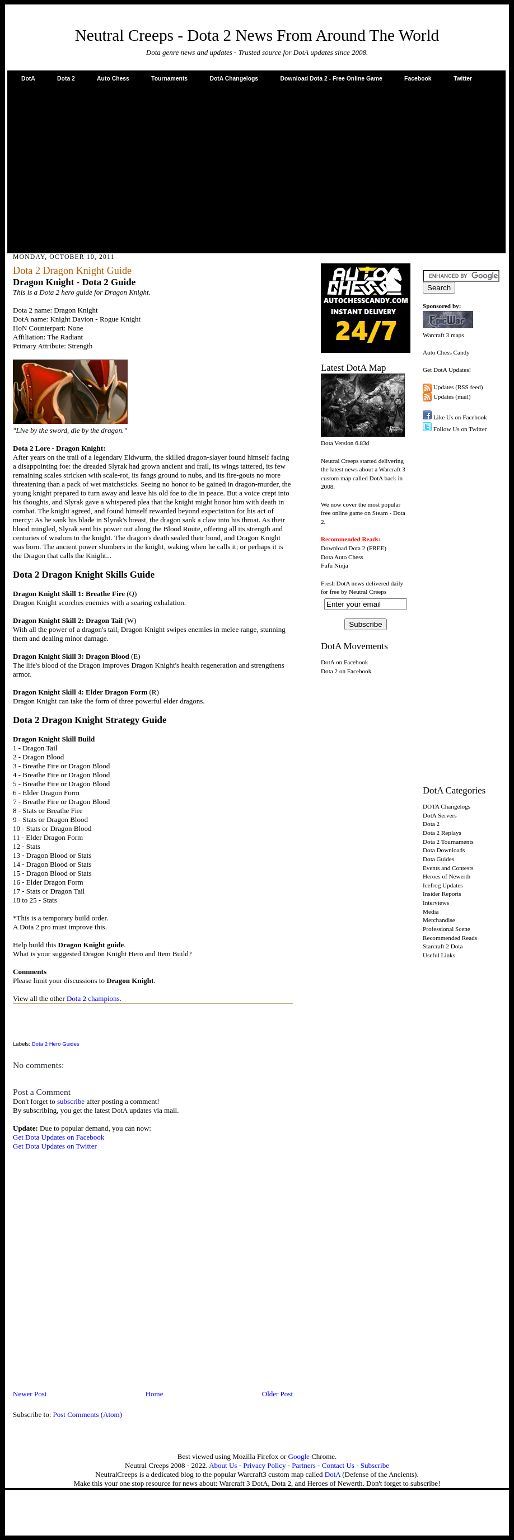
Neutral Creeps (367, 591)
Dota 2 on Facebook (346, 671)
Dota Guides (438, 859)
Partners (304, 1465)
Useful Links (439, 955)
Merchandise (439, 920)
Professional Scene (446, 928)
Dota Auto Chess (342, 557)
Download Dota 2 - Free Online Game (331, 78)
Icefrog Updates (443, 885)
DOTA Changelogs (446, 806)
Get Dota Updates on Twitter (55, 1146)
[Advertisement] (256, 167)
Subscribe (375, 1465)
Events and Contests (448, 868)
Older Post (277, 1394)
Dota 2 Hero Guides (56, 1044)
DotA (28, 78)
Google (299, 1456)
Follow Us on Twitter (460, 429)
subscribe (71, 1101)
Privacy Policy (264, 1465)
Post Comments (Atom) (88, 1414)
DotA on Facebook (344, 662)
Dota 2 (66, 78)
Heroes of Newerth (446, 876)
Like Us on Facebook (460, 417)
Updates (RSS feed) (458, 387)
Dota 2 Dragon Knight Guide (72, 270)
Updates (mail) (452, 396)
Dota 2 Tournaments (448, 841)
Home (154, 1394)
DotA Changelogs (233, 78)
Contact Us (338, 1465)
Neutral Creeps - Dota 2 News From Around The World (257, 35)
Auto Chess (113, 78)
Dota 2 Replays (442, 832)
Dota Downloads (444, 850)
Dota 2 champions (93, 998)
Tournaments (169, 78)
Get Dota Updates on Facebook (58, 1137)
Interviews (436, 902)
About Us (223, 1465)
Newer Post (29, 1394)
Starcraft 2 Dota (442, 946)
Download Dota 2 (343, 548)
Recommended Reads (450, 937)
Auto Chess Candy (446, 352)
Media (431, 911)
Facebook (418, 78)
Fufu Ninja (334, 565)
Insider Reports (442, 893)
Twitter (463, 78)
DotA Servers (440, 815)
